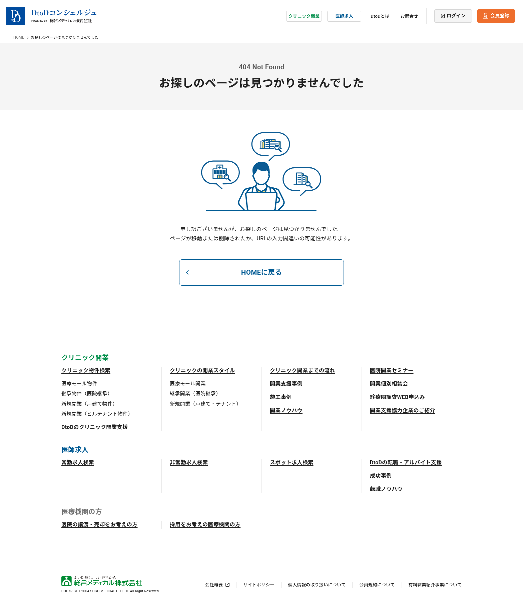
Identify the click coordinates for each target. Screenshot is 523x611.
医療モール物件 (79, 383)
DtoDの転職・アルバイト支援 (406, 462)
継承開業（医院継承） (195, 393)
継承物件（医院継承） (86, 393)
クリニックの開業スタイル (202, 370)
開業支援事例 (286, 383)
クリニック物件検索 (85, 370)
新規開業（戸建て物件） (89, 403)
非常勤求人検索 (189, 462)
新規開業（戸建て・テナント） (205, 403)
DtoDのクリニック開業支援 (94, 426)
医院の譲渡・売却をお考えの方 (99, 524)
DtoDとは (380, 15)
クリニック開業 (304, 14)
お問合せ (409, 15)
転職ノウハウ (386, 488)
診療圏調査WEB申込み (397, 396)
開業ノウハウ (286, 410)
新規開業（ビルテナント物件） (97, 413)
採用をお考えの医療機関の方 (205, 524)
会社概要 (214, 584)
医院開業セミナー (392, 370)
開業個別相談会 (389, 383)
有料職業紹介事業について (435, 584)
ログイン (456, 14)
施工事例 (281, 396)
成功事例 (381, 475)
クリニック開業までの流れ (302, 370)
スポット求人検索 (292, 462)
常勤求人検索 (77, 462)
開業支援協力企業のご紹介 (402, 410)
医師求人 (344, 14)
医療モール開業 (187, 383)
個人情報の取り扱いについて (317, 584)
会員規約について (377, 584)
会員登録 (499, 14)
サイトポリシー (258, 584)
